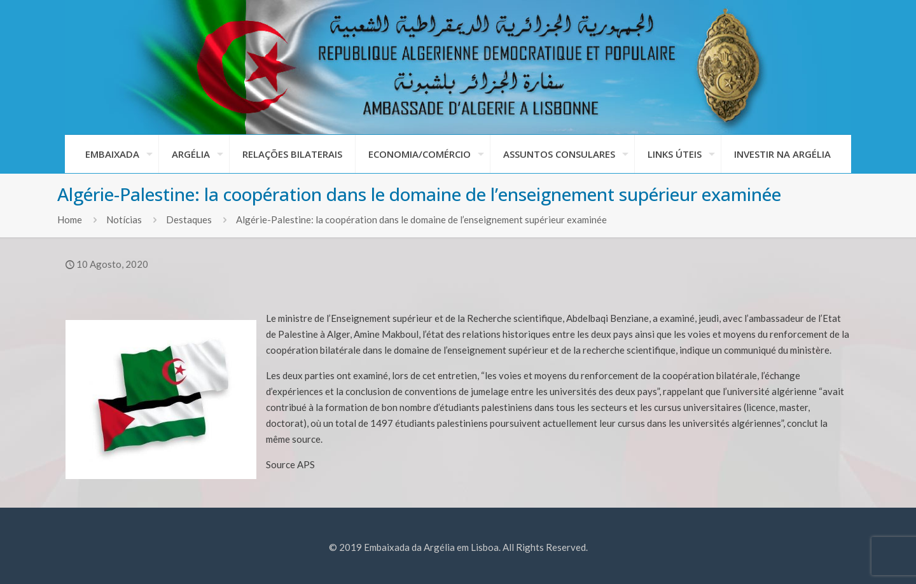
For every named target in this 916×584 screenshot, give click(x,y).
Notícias (124, 219)
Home (69, 219)
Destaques (189, 219)
